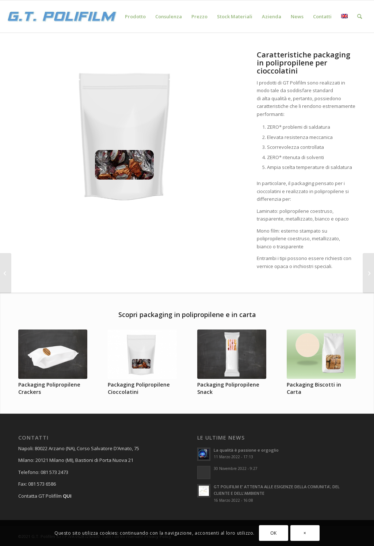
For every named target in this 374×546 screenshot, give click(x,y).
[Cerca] (359, 16)
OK (273, 533)
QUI (67, 496)
